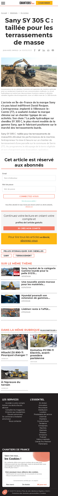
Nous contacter (15, 421)
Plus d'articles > (48, 330)
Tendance (43, 423)
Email (4, 173)
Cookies (43, 493)
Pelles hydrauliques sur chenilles (24, 251)
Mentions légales (38, 491)
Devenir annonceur (15, 414)
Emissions (43, 435)
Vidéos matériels (43, 439)
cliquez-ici (29, 206)
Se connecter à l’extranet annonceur (12, 418)
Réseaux (43, 432)
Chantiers (43, 419)
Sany (6, 256)
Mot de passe (7, 184)
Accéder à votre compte (15, 403)
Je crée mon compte (29, 228)
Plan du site (26, 491)
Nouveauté (42, 408)
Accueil (4, 13)
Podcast (43, 437)
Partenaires (42, 444)
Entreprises (42, 426)
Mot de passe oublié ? (29, 201)
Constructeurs (43, 421)
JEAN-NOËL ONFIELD (10, 50)
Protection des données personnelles (25, 493)
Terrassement (24, 256)
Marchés (43, 428)
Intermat (42, 417)
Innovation (43, 405)
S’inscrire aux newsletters (15, 412)
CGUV (47, 491)
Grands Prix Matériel (43, 442)
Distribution (42, 410)
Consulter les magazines (15, 410)
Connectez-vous (29, 196)
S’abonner (44, 3)
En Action (25, 13)
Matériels (14, 13)
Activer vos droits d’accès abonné (12, 406)
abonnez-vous (29, 240)
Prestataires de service (43, 414)
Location (42, 412)
